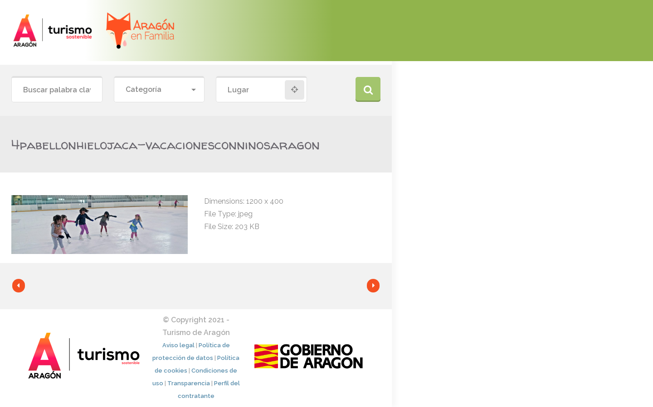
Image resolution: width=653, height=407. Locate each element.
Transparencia (188, 383)
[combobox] (159, 90)
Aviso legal (178, 345)
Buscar (368, 89)
